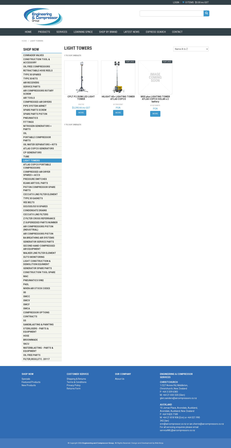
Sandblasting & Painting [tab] (38, 324)
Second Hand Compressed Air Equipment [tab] (39, 247)
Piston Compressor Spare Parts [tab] (39, 189)
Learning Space (83, 31)
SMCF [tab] (26, 304)
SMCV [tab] (26, 300)
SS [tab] (24, 320)
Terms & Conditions (76, 382)
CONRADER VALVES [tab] (33, 55)
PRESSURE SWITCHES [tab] (35, 179)
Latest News (131, 31)
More (81, 113)
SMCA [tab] (26, 308)
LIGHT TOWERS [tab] (31, 160)
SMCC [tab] (26, 296)
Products (44, 31)
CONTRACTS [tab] (30, 316)
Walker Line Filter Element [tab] (39, 253)
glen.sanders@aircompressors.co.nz (178, 398)
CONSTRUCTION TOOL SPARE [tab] (39, 272)
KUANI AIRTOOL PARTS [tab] (35, 183)
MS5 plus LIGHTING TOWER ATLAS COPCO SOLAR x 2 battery (155, 99)
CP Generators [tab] (32, 152)
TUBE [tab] (26, 156)
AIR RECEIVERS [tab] (31, 82)
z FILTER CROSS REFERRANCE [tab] (39, 218)
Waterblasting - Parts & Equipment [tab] (38, 349)
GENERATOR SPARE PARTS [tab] (37, 268)
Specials (26, 379)
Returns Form (74, 388)
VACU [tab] (26, 344)
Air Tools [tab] (29, 98)
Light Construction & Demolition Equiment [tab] (37, 263)
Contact (177, 31)
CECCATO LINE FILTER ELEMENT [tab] (40, 194)
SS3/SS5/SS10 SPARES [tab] (35, 206)
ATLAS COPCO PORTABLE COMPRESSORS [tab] (37, 166)
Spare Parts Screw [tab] (34, 110)
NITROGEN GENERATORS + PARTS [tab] (37, 128)
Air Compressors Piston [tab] (38, 233)
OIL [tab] (25, 133)
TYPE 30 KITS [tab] (30, 78)
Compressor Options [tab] (36, 312)
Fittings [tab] (28, 122)
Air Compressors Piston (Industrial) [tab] (38, 228)
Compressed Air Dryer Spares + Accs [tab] (36, 173)
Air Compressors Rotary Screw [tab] (38, 92)
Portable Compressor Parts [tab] (37, 139)
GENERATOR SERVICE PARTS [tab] (38, 241)
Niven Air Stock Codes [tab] (36, 288)
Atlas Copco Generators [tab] (38, 148)
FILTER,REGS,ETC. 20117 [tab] (36, 359)
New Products (29, 385)
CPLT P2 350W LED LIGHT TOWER (81, 97)
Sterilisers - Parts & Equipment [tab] (36, 330)
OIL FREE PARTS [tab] (31, 355)
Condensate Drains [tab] (35, 210)
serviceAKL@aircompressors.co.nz (177, 430)
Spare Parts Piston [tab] (35, 114)
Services (61, 31)
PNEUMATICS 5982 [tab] (33, 280)
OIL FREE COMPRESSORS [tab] (36, 66)
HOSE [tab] (26, 336)
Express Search (156, 31)
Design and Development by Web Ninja (147, 443)
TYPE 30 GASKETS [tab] (33, 198)
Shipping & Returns (76, 379)
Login (176, 2)
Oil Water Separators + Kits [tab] (40, 144)
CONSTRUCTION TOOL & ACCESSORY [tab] (36, 61)
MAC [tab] (25, 276)
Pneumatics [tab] (30, 118)
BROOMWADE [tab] (30, 340)
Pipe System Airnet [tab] (35, 106)
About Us (119, 379)
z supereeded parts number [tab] (40, 222)
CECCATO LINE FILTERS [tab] (35, 214)
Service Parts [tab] (31, 86)
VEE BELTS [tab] (28, 202)
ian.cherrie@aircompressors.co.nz (206, 424)
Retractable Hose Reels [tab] (38, 70)
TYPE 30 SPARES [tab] (32, 74)
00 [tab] (24, 292)
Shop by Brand (108, 31)
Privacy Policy (74, 385)
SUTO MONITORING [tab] (33, 257)
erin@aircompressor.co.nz (173, 424)
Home (28, 31)
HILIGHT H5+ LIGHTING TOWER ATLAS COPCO (118, 97)
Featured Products (31, 382)
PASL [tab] (26, 284)
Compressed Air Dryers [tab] (37, 102)
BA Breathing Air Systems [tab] (38, 237)
